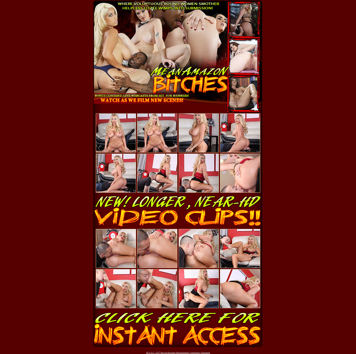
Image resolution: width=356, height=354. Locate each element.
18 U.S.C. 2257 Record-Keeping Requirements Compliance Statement (178, 353)
